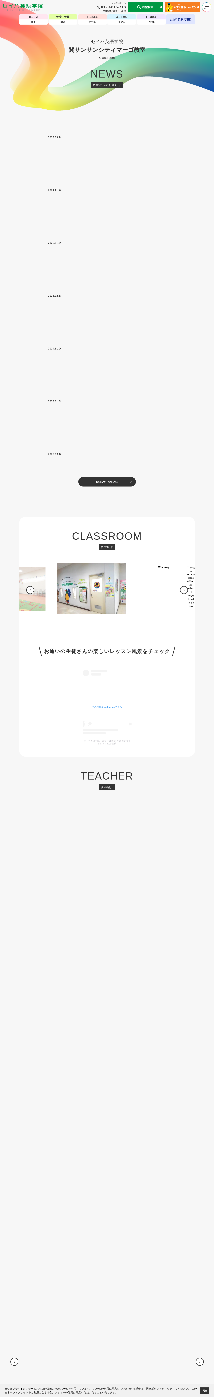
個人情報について (38, 1361)
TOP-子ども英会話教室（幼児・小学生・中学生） (107, 1348)
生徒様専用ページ (146, 1361)
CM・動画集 (127, 1361)
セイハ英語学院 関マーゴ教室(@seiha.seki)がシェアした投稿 (107, 425)
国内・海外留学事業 (91, 1361)
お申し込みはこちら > (107, 837)
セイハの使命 (70, 1361)
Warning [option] (175, 250)
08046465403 (121, 664)
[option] (103, 273)
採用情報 (180, 1361)
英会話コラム (111, 1361)
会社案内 (55, 1361)
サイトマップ (165, 1361)
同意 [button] (205, 1390)
